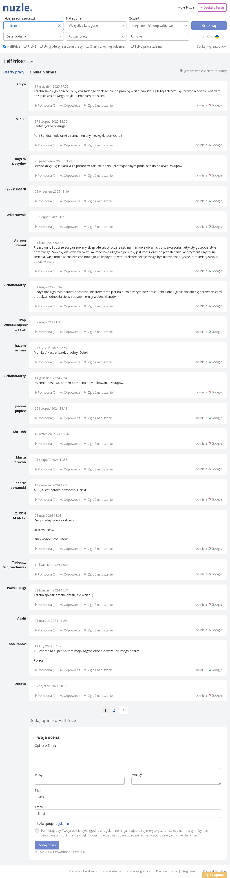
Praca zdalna (111, 871)
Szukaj (211, 26)
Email (39, 807)
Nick (38, 790)
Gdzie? (134, 18)
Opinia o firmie (45, 745)
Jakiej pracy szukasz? (19, 18)
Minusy (136, 774)
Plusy (38, 774)
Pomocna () (47, 105)
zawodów (219, 46)
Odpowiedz (72, 105)
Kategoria (73, 18)
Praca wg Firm (166, 871)
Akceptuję (52, 823)
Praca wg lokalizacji (83, 871)
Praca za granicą (138, 871)
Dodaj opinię (47, 845)
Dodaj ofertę (212, 7)
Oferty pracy (13, 72)
